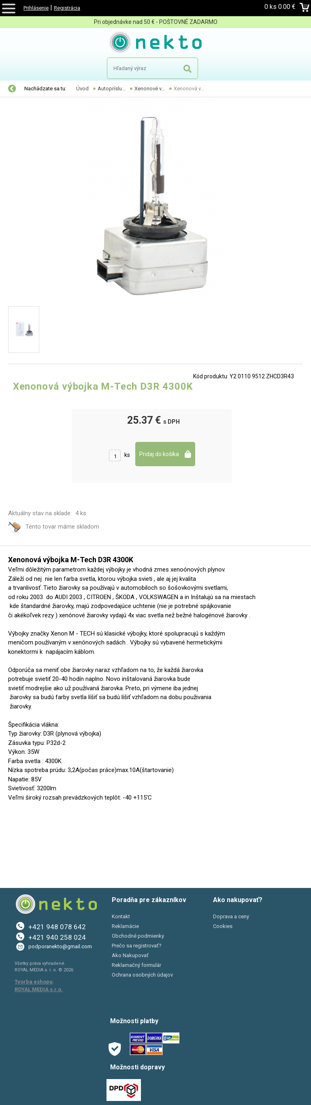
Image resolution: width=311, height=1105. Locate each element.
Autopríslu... (112, 88)
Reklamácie (125, 926)
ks (127, 455)
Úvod (82, 88)
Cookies (222, 926)
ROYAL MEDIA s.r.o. (39, 989)
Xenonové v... (149, 88)
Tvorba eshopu (34, 982)
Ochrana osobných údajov (142, 975)
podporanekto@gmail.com (60, 946)
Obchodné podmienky (138, 936)
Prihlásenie (36, 8)
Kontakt (121, 916)
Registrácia (67, 8)
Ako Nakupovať (130, 955)
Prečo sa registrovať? (137, 946)
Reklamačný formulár (136, 965)
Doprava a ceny (231, 916)
